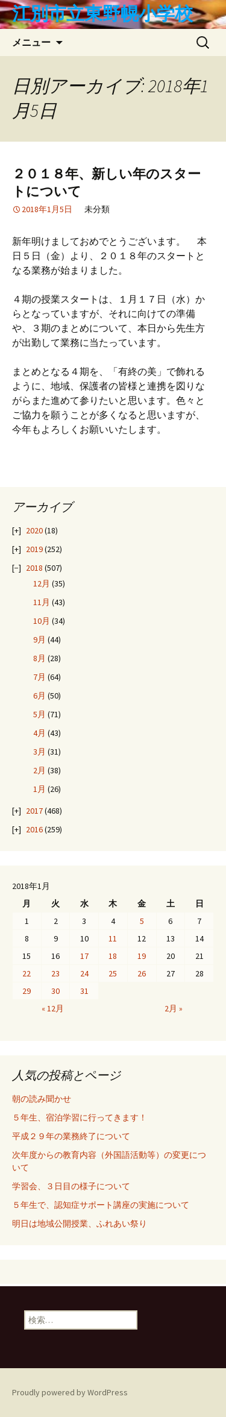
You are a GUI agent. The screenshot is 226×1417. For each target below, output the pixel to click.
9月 (39, 639)
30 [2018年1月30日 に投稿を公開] (55, 990)
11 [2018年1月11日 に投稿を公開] (112, 938)
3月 (39, 751)
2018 (34, 567)
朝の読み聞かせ (41, 1098)
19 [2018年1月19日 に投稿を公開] (141, 955)
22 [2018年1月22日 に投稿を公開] (26, 973)
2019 (34, 549)
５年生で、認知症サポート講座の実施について (100, 1204)
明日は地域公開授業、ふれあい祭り (79, 1223)
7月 (39, 676)
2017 (34, 810)
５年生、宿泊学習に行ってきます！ (79, 1117)
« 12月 (53, 1008)
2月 (39, 770)
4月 (39, 732)
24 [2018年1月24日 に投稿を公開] (84, 973)
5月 (39, 714)
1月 (39, 789)
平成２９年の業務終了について (71, 1136)
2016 (34, 829)
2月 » (174, 1008)
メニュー (31, 42)
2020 (34, 530)
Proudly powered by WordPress (70, 1392)
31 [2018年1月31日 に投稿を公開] (84, 990)
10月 (41, 620)
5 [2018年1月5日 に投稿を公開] (142, 921)
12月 (41, 583)
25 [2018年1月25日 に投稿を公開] (112, 973)
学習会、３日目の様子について (71, 1186)
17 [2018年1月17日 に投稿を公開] (84, 955)
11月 (41, 602)
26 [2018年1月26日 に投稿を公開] (141, 973)
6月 (39, 695)
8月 (39, 658)
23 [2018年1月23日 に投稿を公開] (55, 973)
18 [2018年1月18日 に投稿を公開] (112, 955)
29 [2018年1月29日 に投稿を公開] (26, 990)
